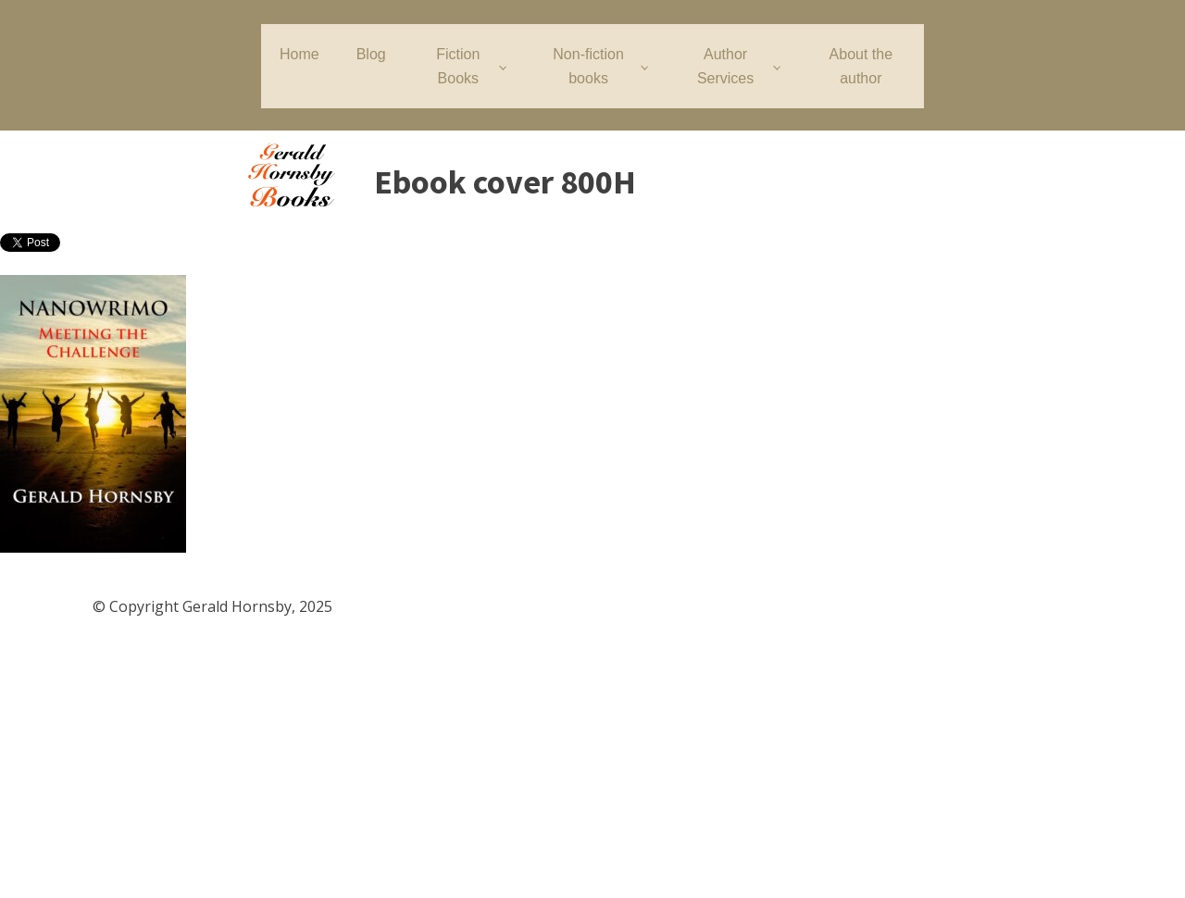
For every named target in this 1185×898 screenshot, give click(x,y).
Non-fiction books (588, 66)
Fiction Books (458, 66)
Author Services (725, 66)
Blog (371, 54)
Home (299, 54)
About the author (861, 66)
